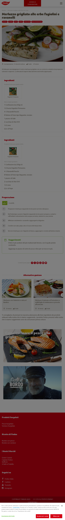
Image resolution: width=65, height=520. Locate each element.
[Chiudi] (62, 506)
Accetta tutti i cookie (42, 516)
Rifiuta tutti (56, 516)
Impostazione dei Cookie (8, 516)
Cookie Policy (16, 507)
